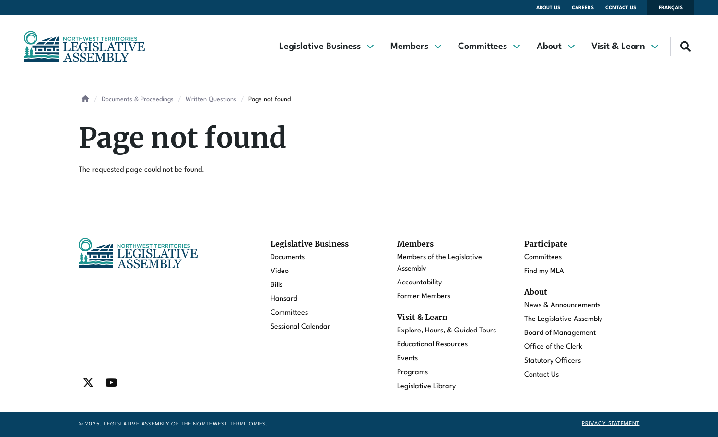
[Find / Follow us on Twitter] (88, 382)
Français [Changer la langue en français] (671, 7)
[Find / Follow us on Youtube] (111, 382)
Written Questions (211, 99)
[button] (326, 46)
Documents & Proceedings (138, 99)
